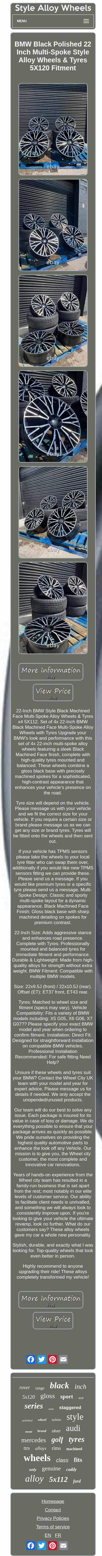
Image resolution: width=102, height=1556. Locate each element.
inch (80, 1386)
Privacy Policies (53, 1518)
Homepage (53, 1501)
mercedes (33, 1440)
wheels (37, 1458)
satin (51, 1408)
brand (42, 1431)
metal (28, 1431)
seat (81, 1398)
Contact (53, 1510)
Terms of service (53, 1526)
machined (74, 1449)
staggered (70, 1407)
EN (48, 1535)
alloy (34, 1478)
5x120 (28, 1397)
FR (58, 1535)
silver (56, 1431)
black (59, 1385)
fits (78, 1459)
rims (56, 1448)
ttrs (27, 1448)
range (39, 1388)
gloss (47, 1396)
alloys (41, 1448)
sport (66, 1396)
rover (25, 1387)
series (33, 1405)
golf (57, 1439)
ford (77, 1481)
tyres (76, 1439)
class (62, 1460)
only (32, 1469)
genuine (51, 1468)
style (75, 1417)
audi (73, 1428)
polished (27, 1420)
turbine (56, 1420)
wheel (42, 1420)
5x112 (58, 1479)
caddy (71, 1469)
